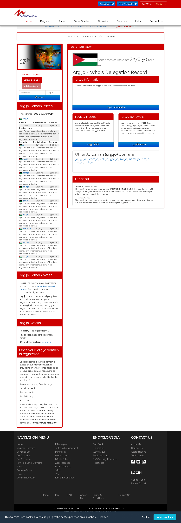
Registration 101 (101, 455)
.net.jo (25, 242)
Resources (98, 463)
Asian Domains (85, 26)
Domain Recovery (26, 477)
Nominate (50, 26)
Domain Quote (24, 470)
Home (28, 21)
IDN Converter (24, 459)
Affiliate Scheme (63, 459)
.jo (23, 145)
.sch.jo (25, 256)
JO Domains (103, 26)
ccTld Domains (66, 26)
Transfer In (60, 451)
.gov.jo (25, 201)
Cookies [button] (103, 517)
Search (39, 97)
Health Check (62, 455)
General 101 (99, 451)
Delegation (98, 448)
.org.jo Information (116, 107)
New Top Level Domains (29, 463)
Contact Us (155, 21)
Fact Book (98, 444)
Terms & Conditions (65, 477)
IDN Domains (23, 455)
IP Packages (61, 444)
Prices (61, 21)
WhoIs (58, 470)
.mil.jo (25, 215)
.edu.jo (25, 187)
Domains (103, 21)
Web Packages (62, 463)
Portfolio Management (66, 448)
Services (122, 21)
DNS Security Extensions (105, 459)
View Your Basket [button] (128, 4)
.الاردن (24, 159)
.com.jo (25, 173)
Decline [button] (146, 517)
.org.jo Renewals (139, 144)
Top (57, 495)
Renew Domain (139, 483)
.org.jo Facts (93, 144)
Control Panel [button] (106, 4)
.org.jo (25, 119)
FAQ (69, 495)
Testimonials (137, 455)
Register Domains (26, 448)
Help (138, 21)
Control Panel (138, 479)
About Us (136, 444)
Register (45, 21)
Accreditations (138, 451)
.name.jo (26, 228)
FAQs (57, 474)
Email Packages (63, 466)
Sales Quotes (81, 21)
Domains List (23, 451)
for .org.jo (46, 342)
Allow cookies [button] (165, 517)
